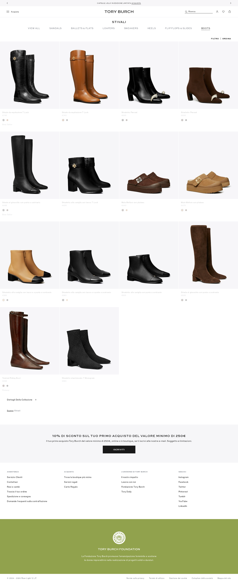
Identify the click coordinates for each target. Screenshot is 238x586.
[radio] (3, 120)
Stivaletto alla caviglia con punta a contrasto (142, 292)
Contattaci (12, 482)
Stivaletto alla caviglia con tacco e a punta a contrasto (27, 292)
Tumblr (182, 496)
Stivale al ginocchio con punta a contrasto (21, 202)
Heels (151, 28)
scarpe (10, 411)
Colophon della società (202, 578)
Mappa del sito (224, 578)
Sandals (55, 28)
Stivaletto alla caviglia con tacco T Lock (80, 202)
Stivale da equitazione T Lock (15, 112)
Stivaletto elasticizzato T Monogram (78, 378)
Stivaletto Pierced (130, 112)
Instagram (184, 477)
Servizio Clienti (14, 477)
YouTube (183, 501)
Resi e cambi (13, 487)
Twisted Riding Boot (11, 378)
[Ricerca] (199, 11)
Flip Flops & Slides (178, 28)
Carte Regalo (71, 487)
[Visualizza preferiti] (223, 12)
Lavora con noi (128, 482)
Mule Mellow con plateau (133, 202)
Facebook (183, 482)
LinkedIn (183, 506)
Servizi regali (70, 482)
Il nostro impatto (129, 477)
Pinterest (183, 491)
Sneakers (131, 28)
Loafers (109, 28)
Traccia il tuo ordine (17, 491)
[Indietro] (7, 3)
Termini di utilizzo (157, 578)
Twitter (182, 487)
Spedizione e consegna (19, 496)
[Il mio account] (217, 12)
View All (34, 28)
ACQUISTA (136, 3)
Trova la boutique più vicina (77, 477)
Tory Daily (126, 491)
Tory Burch (119, 11)
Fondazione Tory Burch (133, 487)
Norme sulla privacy (135, 578)
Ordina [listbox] (226, 38)
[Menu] (14, 11)
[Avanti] (230, 3)
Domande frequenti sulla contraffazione (27, 501)
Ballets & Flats (82, 28)
